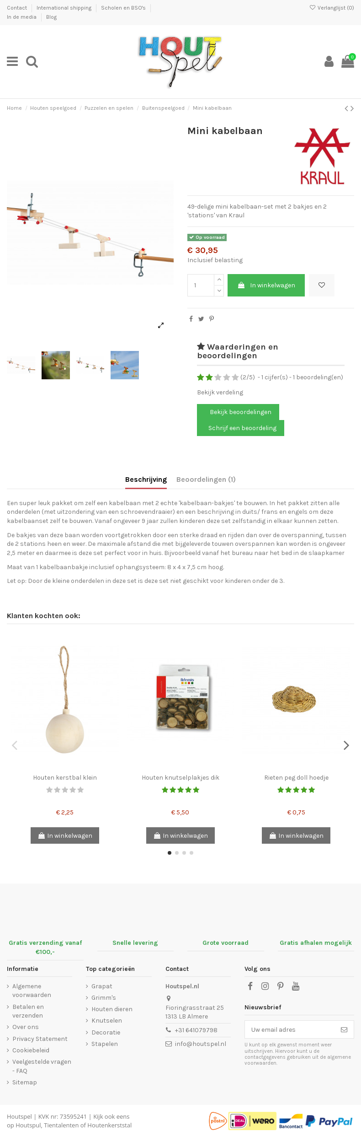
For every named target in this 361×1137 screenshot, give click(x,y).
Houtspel (19, 1116)
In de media (22, 17)
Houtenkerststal (109, 1125)
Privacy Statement (40, 1039)
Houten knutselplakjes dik (180, 777)
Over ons (25, 1027)
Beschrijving (146, 479)
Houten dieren (112, 1009)
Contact (17, 8)
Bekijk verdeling (220, 392)
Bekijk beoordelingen (239, 412)
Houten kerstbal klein (65, 777)
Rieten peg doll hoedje (296, 777)
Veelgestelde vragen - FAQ (41, 1066)
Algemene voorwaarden (31, 990)
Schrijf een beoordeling (242, 428)
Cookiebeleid (30, 1050)
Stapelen (104, 1044)
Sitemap (24, 1082)
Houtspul (28, 1125)
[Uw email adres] (289, 1029)
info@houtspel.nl (200, 1044)
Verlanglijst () (331, 8)
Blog (51, 17)
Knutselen (106, 1020)
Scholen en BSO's (124, 8)
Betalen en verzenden (28, 1011)
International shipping (65, 8)
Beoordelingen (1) (206, 479)
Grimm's (103, 998)
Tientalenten (61, 1125)
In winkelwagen (266, 285)
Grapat (101, 986)
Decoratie (105, 1032)
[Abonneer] (344, 1029)
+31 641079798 (196, 1030)
